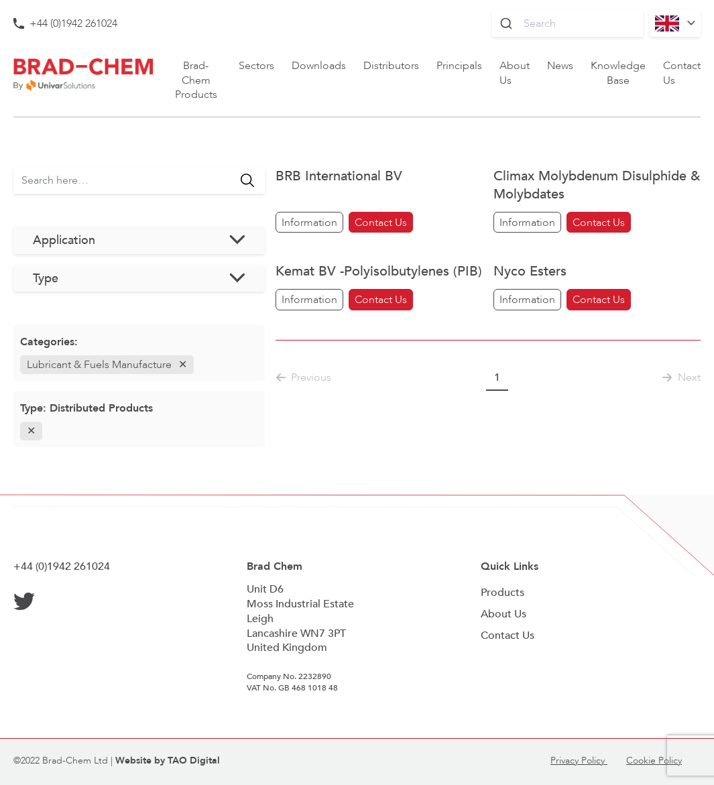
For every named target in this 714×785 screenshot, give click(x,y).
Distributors (391, 65)
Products (502, 592)
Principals (459, 65)
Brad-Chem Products (196, 80)
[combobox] (567, 23)
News (560, 65)
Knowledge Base (618, 72)
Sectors (256, 65)
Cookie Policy (654, 760)
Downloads (319, 65)
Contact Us (682, 72)
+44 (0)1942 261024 (73, 23)
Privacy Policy (578, 760)
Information (309, 222)
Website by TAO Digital (167, 760)
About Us (514, 72)
